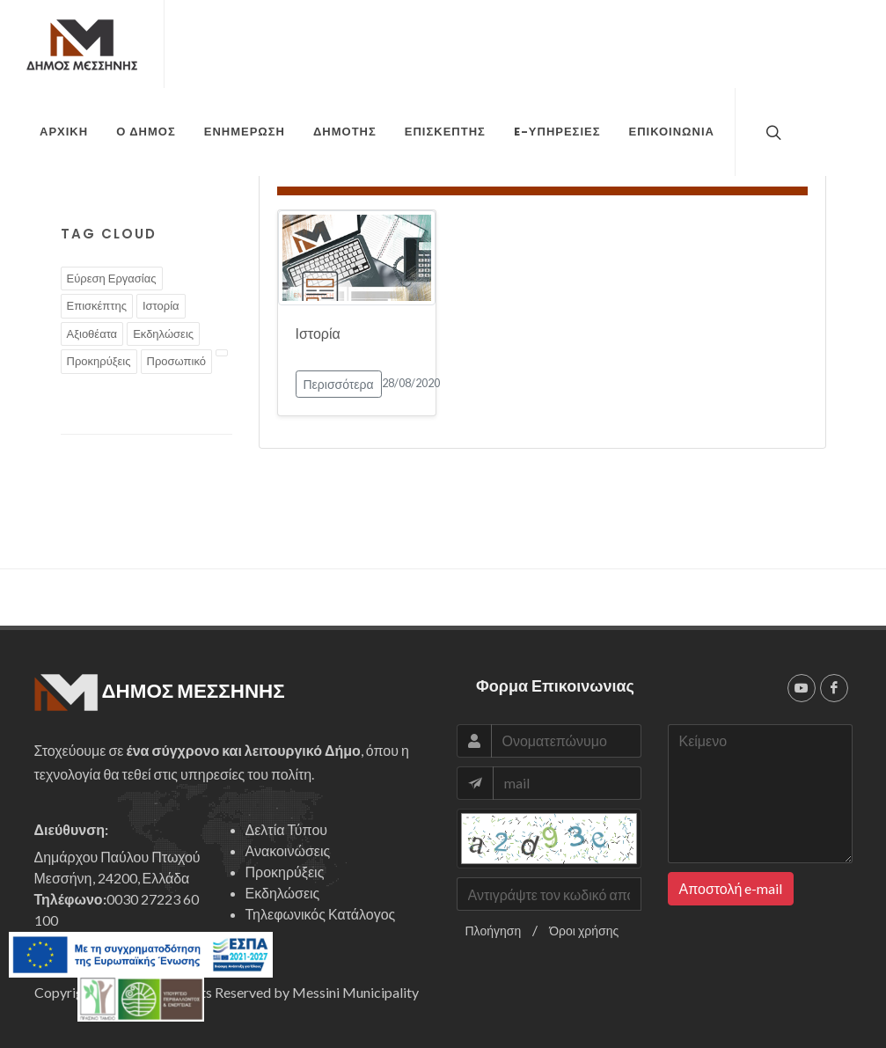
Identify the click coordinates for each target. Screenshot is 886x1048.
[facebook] (834, 688)
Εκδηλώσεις (163, 333)
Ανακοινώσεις (288, 850)
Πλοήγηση (493, 930)
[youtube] (801, 688)
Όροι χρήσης (584, 930)
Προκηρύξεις (99, 361)
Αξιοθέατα (92, 333)
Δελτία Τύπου (286, 829)
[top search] (771, 132)
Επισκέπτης (97, 305)
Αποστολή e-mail (731, 888)
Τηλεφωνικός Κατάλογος (320, 913)
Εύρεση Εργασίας (112, 278)
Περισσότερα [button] (339, 384)
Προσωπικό (176, 361)
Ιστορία (161, 305)
